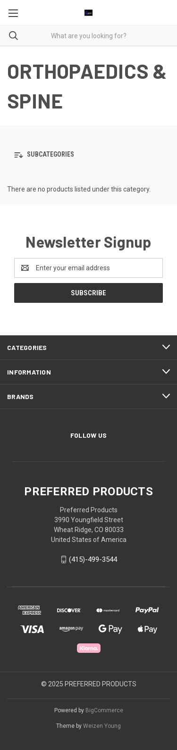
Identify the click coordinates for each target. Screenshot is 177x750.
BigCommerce (104, 710)
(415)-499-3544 (93, 559)
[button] (88, 155)
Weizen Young (102, 726)
